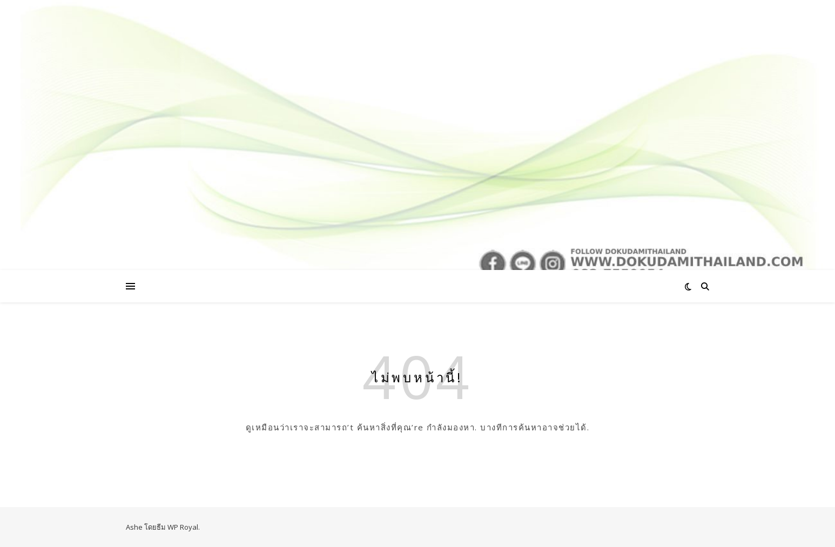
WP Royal (182, 527)
